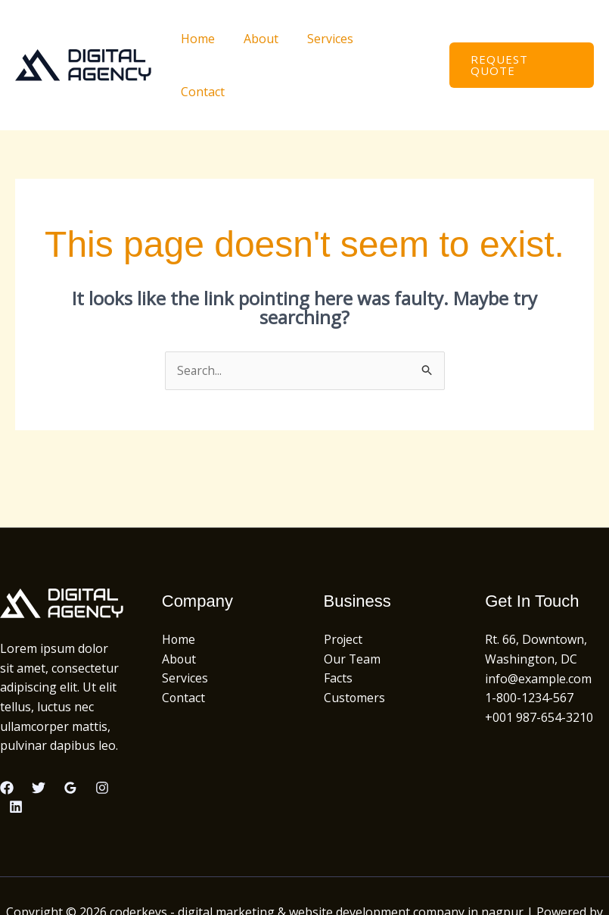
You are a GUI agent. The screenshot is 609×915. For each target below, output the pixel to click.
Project (344, 587)
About (262, 38)
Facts (338, 625)
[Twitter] (38, 735)
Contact (396, 38)
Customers (355, 645)
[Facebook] (7, 735)
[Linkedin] (16, 754)
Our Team (352, 606)
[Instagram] (102, 735)
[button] (520, 39)
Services (327, 38)
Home (204, 38)
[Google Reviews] (70, 735)
